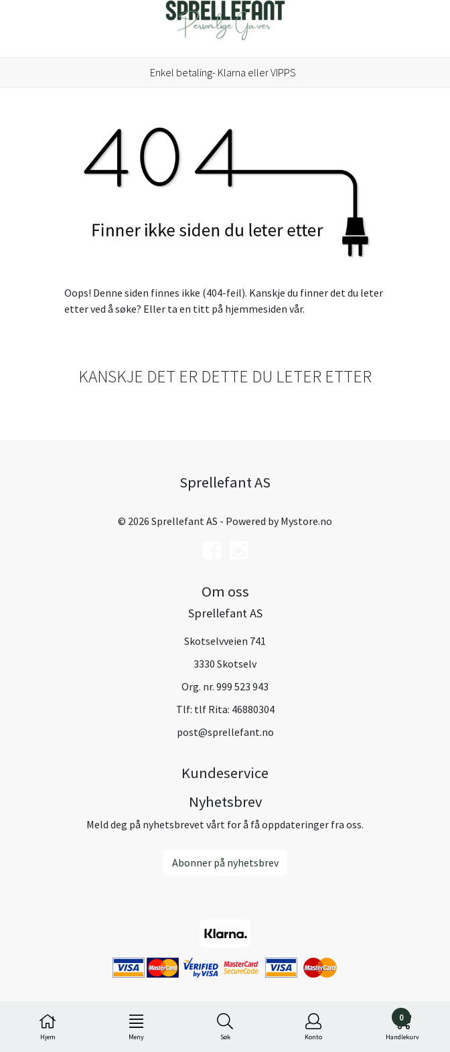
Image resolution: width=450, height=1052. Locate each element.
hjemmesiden (256, 308)
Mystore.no (306, 521)
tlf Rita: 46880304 (234, 709)
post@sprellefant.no (225, 732)
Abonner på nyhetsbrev (225, 862)
